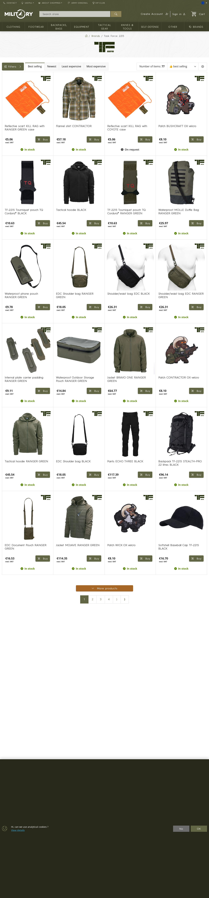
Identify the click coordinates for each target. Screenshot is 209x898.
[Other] (4, 112)
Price (7, 120)
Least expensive (98, 66)
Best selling (62, 66)
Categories (11, 75)
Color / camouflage (16, 135)
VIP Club (99, 3)
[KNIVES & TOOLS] (4, 107)
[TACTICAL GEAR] (4, 101)
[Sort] (183, 66)
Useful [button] (26, 3)
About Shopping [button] (49, 3)
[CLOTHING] (4, 83)
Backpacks (10, 150)
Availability (10, 128)
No (181, 828)
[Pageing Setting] (203, 66)
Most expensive (123, 66)
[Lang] (204, 3)
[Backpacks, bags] (4, 89)
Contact (10, 3)
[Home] (86, 36)
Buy (145, 139)
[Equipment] (4, 95)
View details (18, 830)
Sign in (179, 14)
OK (199, 828)
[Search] (74, 14)
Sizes (7, 142)
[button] (154, 14)
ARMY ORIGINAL (78, 3)
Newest (78, 66)
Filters (26, 66)
